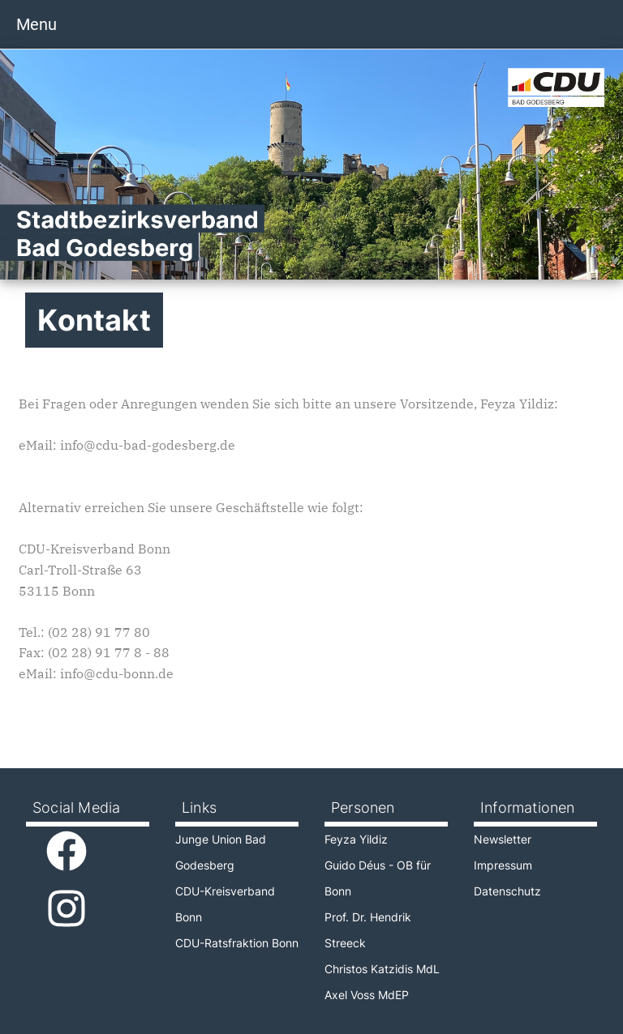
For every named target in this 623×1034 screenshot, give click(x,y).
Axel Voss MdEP (366, 995)
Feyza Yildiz (356, 839)
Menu (36, 24)
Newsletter (502, 839)
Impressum (503, 865)
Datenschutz (507, 891)
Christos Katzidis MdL (382, 969)
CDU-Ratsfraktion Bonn (237, 943)
